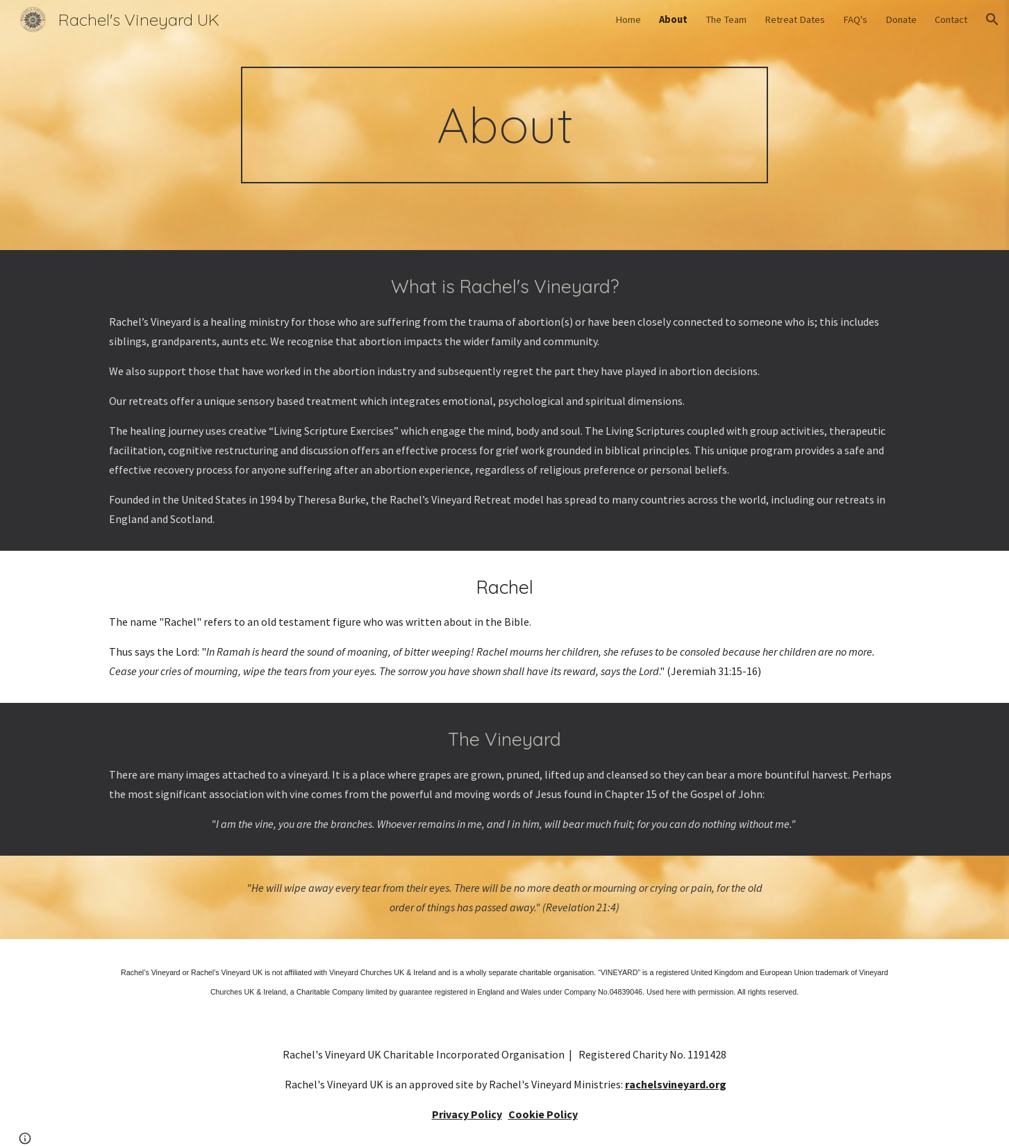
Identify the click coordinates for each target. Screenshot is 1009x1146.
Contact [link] (951, 19)
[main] (505, 125)
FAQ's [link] (855, 19)
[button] (992, 19)
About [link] (673, 19)
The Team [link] (726, 19)
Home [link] (628, 19)
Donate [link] (901, 19)
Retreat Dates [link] (795, 19)
